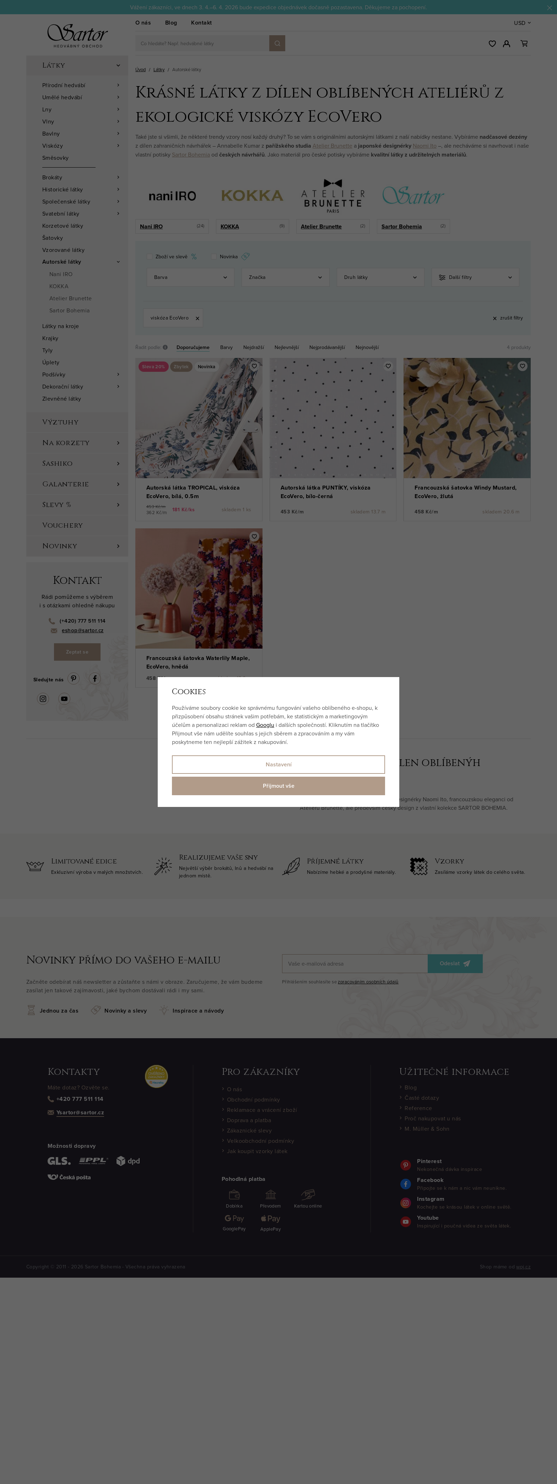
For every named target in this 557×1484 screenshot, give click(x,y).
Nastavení (279, 764)
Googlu (265, 725)
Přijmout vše (278, 786)
